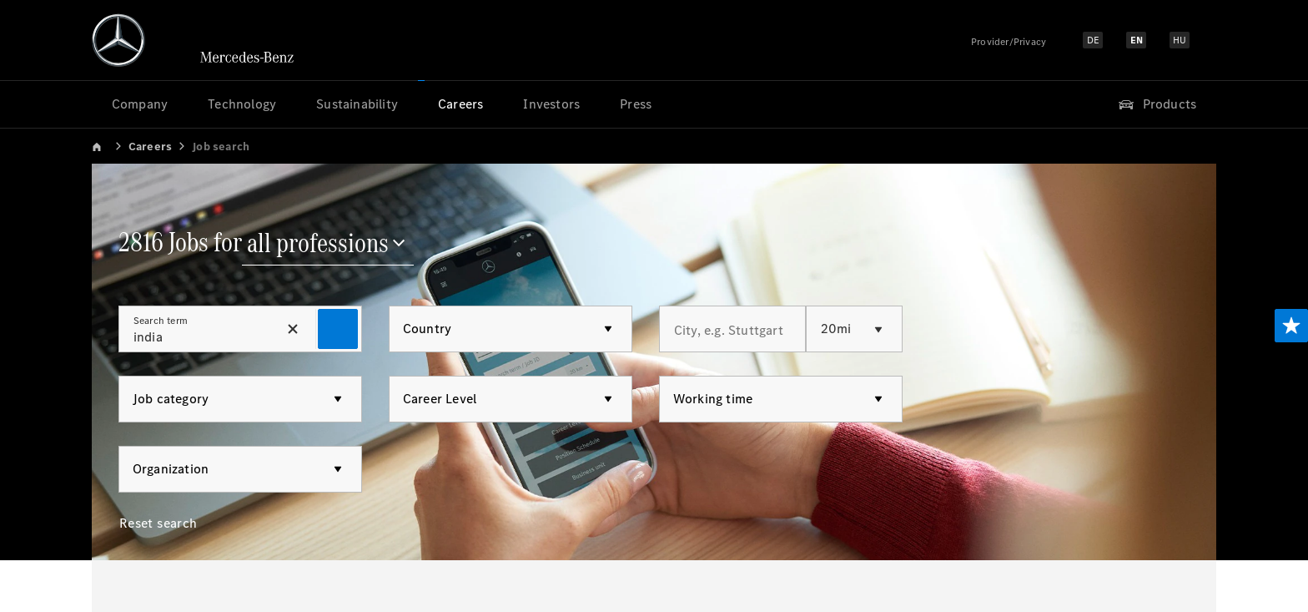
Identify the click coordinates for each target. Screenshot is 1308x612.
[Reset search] (158, 536)
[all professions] (328, 245)
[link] (108, 146)
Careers (150, 146)
